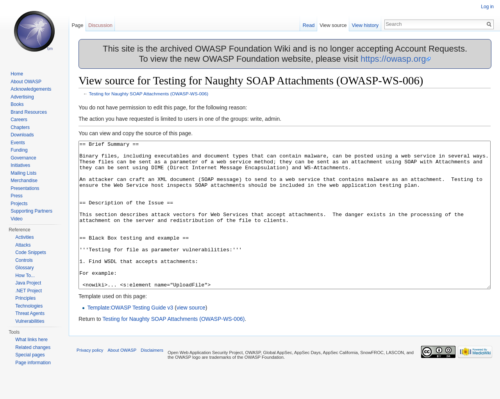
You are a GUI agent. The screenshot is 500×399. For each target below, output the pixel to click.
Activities (24, 237)
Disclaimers (152, 379)
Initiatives (20, 165)
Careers (19, 119)
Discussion (100, 25)
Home (17, 74)
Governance (23, 158)
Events (18, 142)
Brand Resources (29, 112)
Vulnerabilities (29, 321)
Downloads (22, 135)
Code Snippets (30, 252)
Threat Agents (30, 313)
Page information (33, 362)
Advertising (22, 97)
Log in (487, 6)
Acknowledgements (31, 89)
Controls (24, 260)
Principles (25, 298)
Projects (19, 203)
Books (17, 104)
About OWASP (26, 81)
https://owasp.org (393, 59)
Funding (19, 150)
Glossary (24, 267)
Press (17, 196)
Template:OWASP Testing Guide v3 (130, 337)
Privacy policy (90, 379)
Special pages (30, 355)
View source (333, 25)
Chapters (20, 127)
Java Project (28, 283)
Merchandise (24, 180)
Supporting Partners (31, 211)
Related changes (32, 347)
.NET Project (28, 290)
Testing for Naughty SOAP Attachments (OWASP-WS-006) (149, 93)
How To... (25, 275)
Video (16, 219)
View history (365, 25)
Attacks (22, 245)
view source (191, 337)
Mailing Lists (23, 173)
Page (77, 25)
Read (309, 25)
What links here (31, 339)
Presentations (25, 188)
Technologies (29, 306)
